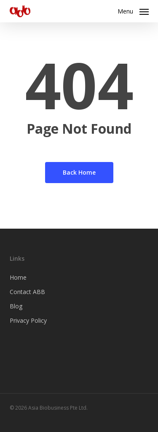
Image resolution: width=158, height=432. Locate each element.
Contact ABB (27, 292)
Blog (16, 306)
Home (18, 277)
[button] (133, 10)
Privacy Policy (28, 320)
